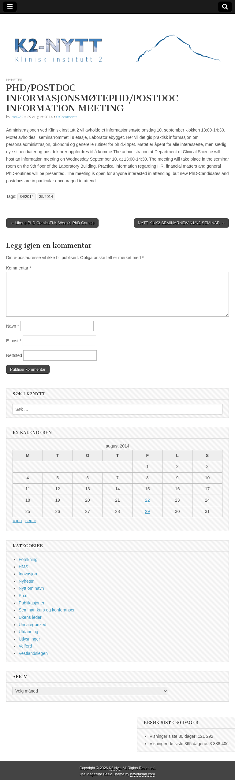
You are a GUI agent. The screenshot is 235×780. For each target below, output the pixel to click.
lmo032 (17, 116)
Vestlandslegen (33, 653)
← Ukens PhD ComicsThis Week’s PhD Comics (52, 223)
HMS (23, 566)
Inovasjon (28, 573)
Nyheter (14, 80)
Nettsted (14, 355)
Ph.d (23, 595)
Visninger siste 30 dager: (174, 736)
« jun (17, 520)
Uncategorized (32, 624)
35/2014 (46, 197)
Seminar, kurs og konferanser (47, 609)
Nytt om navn (31, 588)
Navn (12, 326)
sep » (30, 520)
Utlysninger (29, 639)
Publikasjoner (31, 602)
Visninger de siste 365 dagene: (180, 743)
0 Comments (66, 116)
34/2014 (27, 197)
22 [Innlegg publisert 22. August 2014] (147, 500)
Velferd (25, 646)
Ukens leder (30, 617)
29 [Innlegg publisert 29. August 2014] (147, 511)
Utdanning (28, 631)
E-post (13, 340)
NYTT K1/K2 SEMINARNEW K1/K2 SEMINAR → (181, 223)
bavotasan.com (142, 774)
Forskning (28, 559)
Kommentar (18, 268)
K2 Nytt (115, 768)
